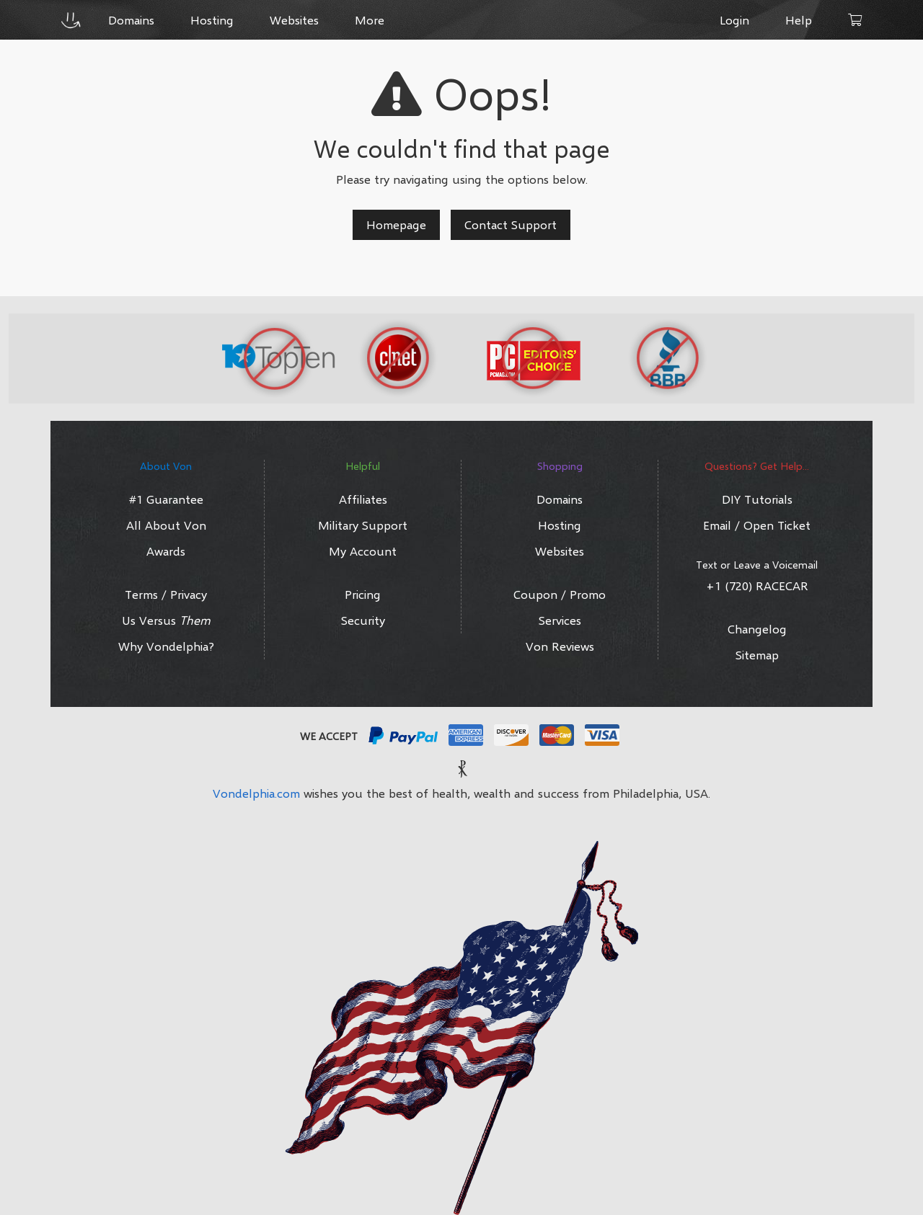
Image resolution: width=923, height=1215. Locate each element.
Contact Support (510, 224)
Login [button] (734, 19)
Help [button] (798, 19)
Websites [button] (294, 19)
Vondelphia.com (256, 793)
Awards (165, 550)
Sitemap (757, 654)
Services (560, 620)
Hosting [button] (212, 19)
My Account (363, 550)
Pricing (363, 594)
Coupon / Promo (559, 594)
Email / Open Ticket (757, 525)
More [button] (369, 19)
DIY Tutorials (757, 499)
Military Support (362, 525)
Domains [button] (131, 19)
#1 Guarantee (166, 499)
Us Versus (166, 620)
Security (363, 620)
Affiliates (363, 499)
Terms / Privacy (166, 594)
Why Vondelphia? (166, 646)
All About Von (166, 525)
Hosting (559, 525)
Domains (559, 499)
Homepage (396, 224)
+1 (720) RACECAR (757, 585)
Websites (559, 550)
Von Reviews (560, 646)
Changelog (757, 628)
